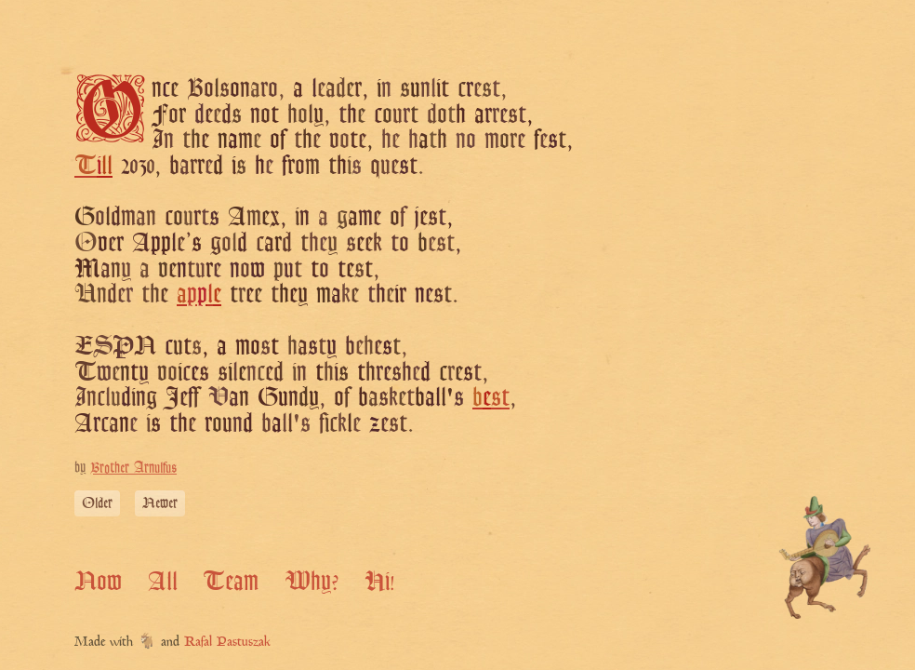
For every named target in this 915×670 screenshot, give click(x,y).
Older (97, 503)
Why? (311, 580)
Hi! (380, 580)
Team (231, 580)
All (163, 580)
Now (98, 580)
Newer (160, 503)
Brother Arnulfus (133, 467)
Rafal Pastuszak (227, 642)
